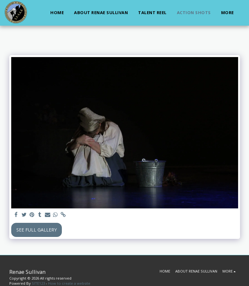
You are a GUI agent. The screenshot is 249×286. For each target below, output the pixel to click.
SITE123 (38, 283)
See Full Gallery (36, 230)
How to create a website (69, 283)
